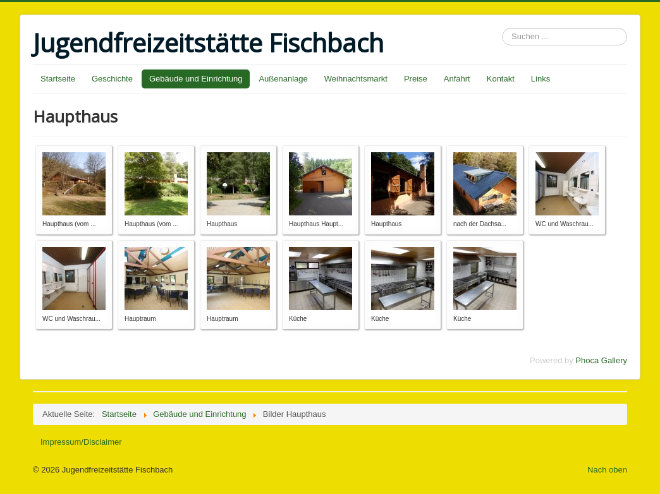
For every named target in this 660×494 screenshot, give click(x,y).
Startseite (57, 78)
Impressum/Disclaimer (81, 442)
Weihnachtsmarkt (356, 78)
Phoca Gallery (601, 360)
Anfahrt (457, 78)
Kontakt (501, 78)
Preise (415, 78)
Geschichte (112, 78)
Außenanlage (283, 78)
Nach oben (607, 469)
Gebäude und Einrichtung (195, 78)
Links (540, 78)
